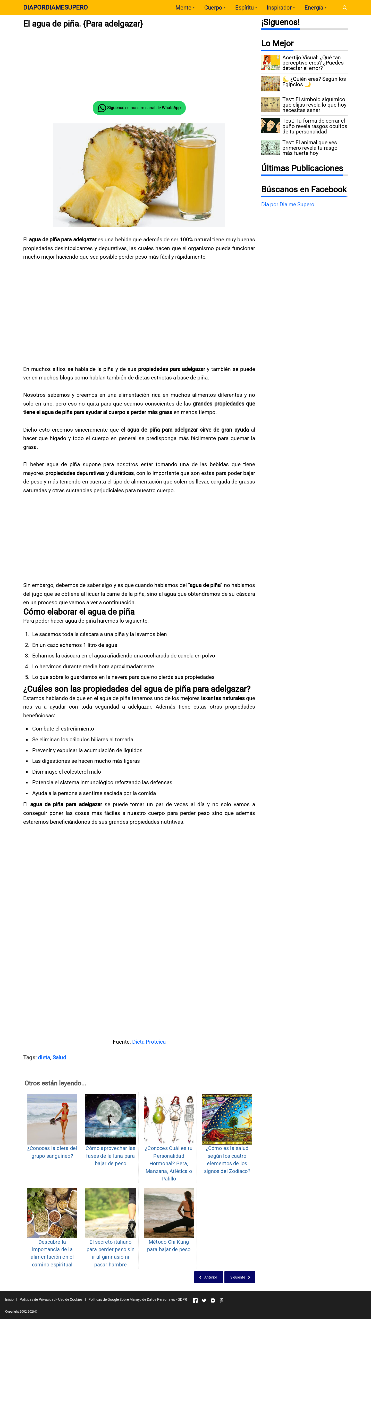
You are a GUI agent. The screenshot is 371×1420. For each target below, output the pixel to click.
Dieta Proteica (149, 1042)
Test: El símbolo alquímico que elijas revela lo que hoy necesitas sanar (314, 105)
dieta (44, 1057)
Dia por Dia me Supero (287, 204)
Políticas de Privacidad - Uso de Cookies (51, 1299)
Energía (314, 7)
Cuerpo (213, 7)
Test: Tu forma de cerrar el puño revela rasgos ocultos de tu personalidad (314, 126)
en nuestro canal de (139, 108)
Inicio (9, 1299)
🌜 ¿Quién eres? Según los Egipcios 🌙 (314, 81)
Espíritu (244, 7)
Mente (183, 7)
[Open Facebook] (195, 1300)
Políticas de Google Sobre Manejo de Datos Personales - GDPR (137, 1299)
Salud (59, 1057)
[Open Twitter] (204, 1300)
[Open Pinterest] (221, 1300)
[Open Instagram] (213, 1300)
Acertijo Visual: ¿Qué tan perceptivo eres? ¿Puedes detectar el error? (313, 63)
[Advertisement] (139, 975)
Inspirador (279, 7)
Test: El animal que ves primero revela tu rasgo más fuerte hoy (310, 148)
